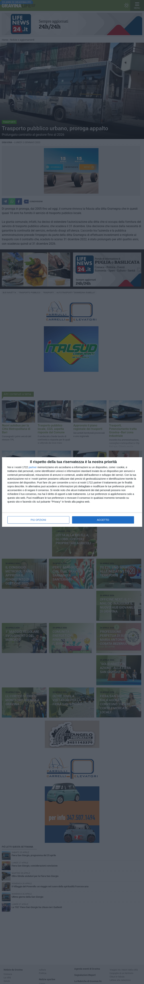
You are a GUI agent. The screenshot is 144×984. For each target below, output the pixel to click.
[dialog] (72, 492)
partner (33, 467)
